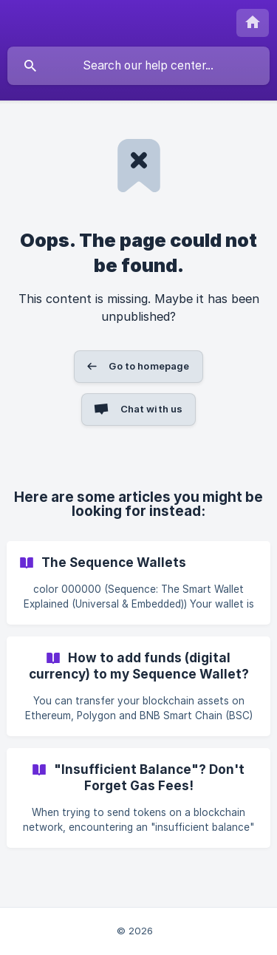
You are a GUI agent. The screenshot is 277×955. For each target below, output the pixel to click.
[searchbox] (138, 66)
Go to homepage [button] (149, 366)
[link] (138, 583)
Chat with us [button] (151, 409)
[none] (252, 23)
